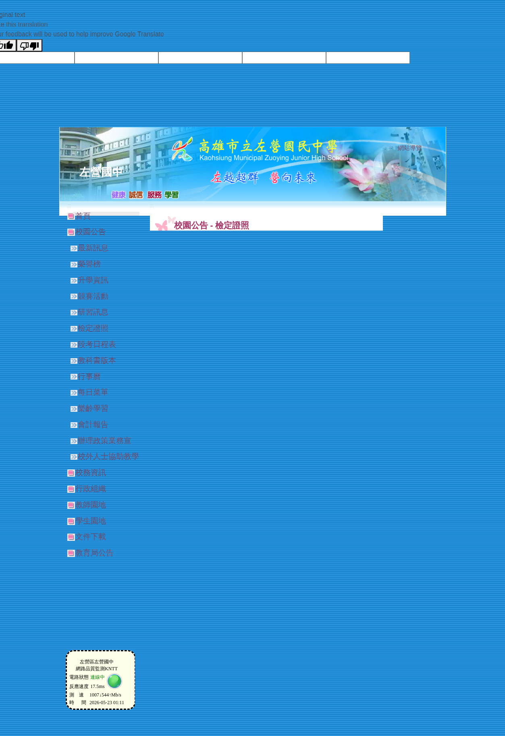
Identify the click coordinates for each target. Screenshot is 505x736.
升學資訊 (93, 280)
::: (390, 148)
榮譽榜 (89, 264)
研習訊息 (93, 312)
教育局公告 (94, 552)
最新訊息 (93, 248)
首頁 (83, 216)
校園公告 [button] (90, 231)
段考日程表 (97, 344)
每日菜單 (93, 392)
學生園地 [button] (90, 521)
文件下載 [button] (90, 536)
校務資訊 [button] (90, 472)
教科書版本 (97, 360)
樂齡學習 (93, 408)
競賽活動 (93, 296)
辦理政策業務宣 (104, 440)
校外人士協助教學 (108, 456)
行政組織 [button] (90, 488)
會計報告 (93, 424)
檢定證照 (93, 328)
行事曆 (89, 376)
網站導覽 (410, 148)
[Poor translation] (29, 45)
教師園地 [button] (90, 504)
